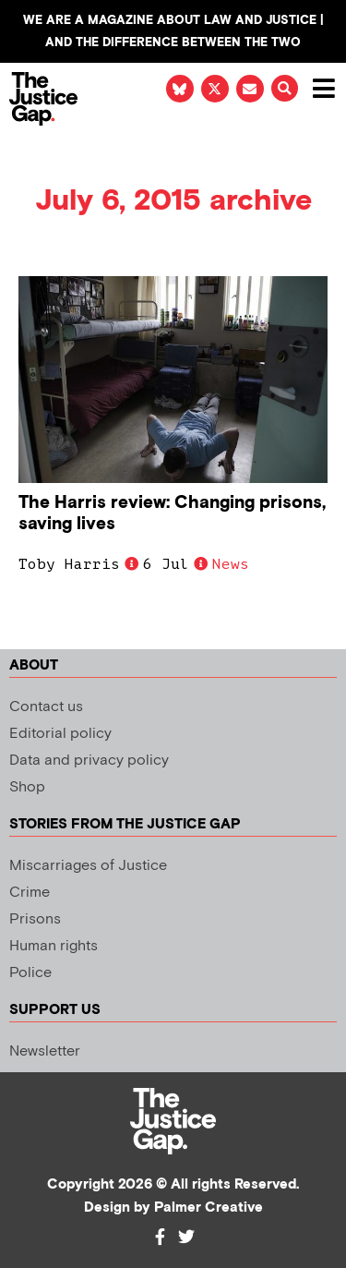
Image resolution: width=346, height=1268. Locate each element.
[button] (284, 88)
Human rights (53, 946)
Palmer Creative (208, 1207)
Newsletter (44, 1051)
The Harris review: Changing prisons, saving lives (172, 513)
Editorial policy (60, 733)
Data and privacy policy (89, 760)
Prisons (35, 919)
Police (30, 973)
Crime (29, 892)
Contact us (46, 707)
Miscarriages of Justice (88, 866)
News (230, 564)
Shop (27, 787)
